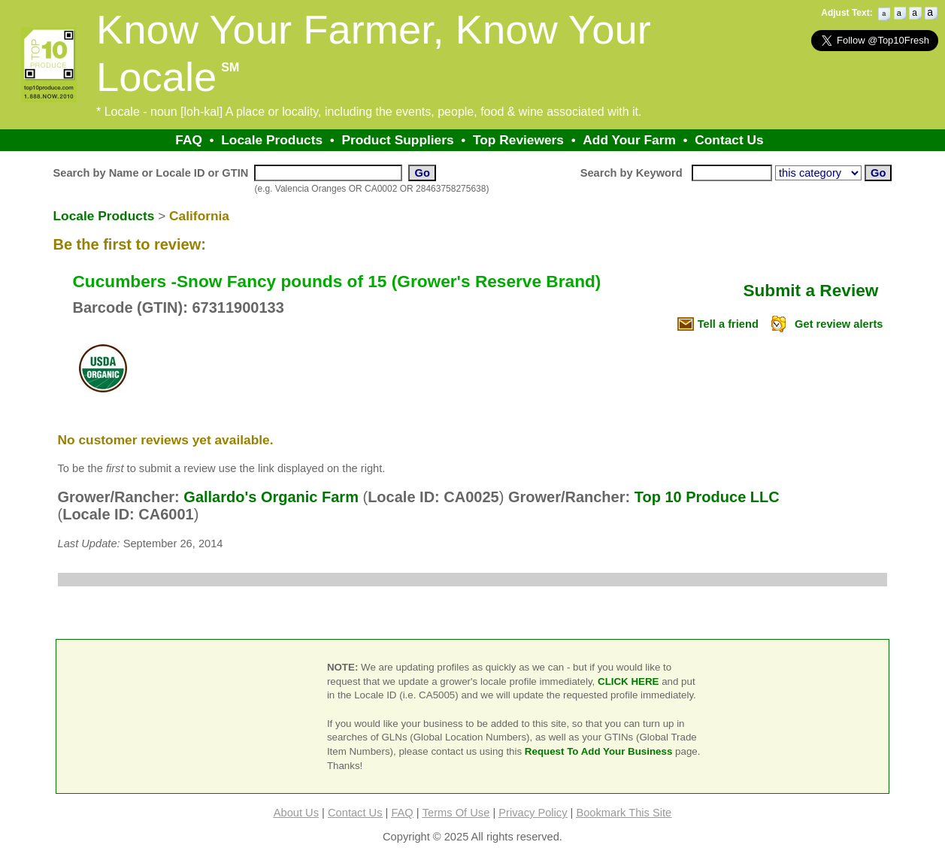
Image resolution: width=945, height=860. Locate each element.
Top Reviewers (518, 139)
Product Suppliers (397, 139)
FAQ (188, 139)
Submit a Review (810, 290)
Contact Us (729, 139)
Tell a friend (728, 324)
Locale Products (272, 139)
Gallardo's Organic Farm (271, 497)
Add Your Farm (629, 139)
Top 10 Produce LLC (707, 497)
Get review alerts (839, 324)
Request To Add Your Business (599, 751)
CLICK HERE (628, 681)
